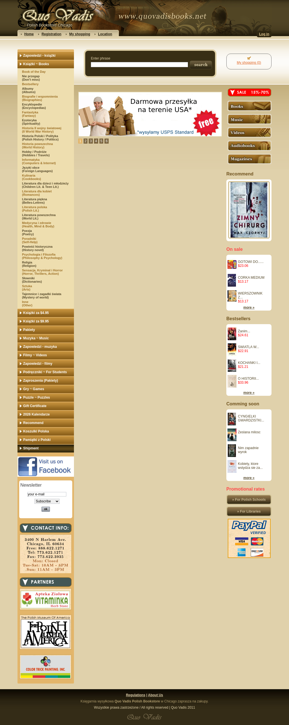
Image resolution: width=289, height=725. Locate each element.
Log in (264, 34)
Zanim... (244, 331)
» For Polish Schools (249, 500)
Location (105, 34)
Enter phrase (100, 58)
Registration (51, 34)
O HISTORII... (248, 379)
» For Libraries (248, 511)
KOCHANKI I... (249, 363)
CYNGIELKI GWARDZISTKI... (251, 418)
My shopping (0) (249, 63)
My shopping (79, 34)
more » (248, 307)
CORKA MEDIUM (251, 278)
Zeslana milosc (249, 432)
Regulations (135, 695)
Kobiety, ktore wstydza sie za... (250, 466)
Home (29, 34)
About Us (155, 695)
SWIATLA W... (248, 347)
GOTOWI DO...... (251, 262)
